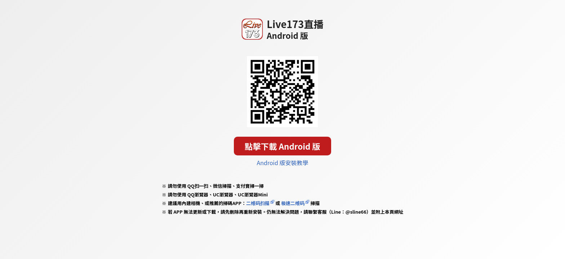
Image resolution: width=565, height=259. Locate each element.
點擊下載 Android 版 (282, 146)
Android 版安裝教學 (282, 162)
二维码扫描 (258, 203)
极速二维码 (292, 203)
